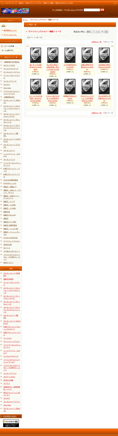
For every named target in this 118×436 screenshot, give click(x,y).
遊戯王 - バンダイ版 (10, 229)
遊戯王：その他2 (9, 208)
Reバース (6, 248)
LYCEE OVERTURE (10, 238)
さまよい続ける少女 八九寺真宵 (52, 98)
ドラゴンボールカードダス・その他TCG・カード (11, 257)
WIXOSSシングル (9, 183)
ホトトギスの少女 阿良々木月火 (35, 98)
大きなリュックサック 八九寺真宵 (87, 98)
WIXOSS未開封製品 (10, 180)
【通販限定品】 (9, 97)
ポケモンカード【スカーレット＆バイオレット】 (11, 108)
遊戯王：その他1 (9, 205)
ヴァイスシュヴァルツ (11, 241)
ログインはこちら (10, 35)
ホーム (25, 20)
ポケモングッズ (9, 160)
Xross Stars (7, 88)
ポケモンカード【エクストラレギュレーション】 (11, 128)
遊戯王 (5, 218)
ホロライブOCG (9, 65)
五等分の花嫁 (8, 380)
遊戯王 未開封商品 (10, 225)
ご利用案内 (58, 10)
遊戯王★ (6, 212)
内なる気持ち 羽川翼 (104, 98)
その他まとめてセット (11, 251)
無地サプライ (8, 263)
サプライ (6, 383)
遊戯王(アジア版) (9, 222)
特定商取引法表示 (9, 416)
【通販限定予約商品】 (11, 62)
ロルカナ (6, 84)
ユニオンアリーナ (10, 81)
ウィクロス (7, 338)
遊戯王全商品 (8, 279)
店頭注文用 (7, 245)
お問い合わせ (71, 10)
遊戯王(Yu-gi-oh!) (9, 215)
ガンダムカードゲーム (11, 72)
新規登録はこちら (10, 30)
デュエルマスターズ (10, 69)
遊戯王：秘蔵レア (10, 187)
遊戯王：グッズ (9, 201)
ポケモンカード (9, 150)
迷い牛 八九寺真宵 (36, 67)
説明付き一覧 (97, 42)
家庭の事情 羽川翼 (87, 67)
